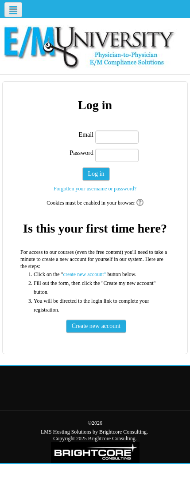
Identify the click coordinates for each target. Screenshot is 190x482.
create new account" (84, 274)
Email (86, 134)
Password (81, 153)
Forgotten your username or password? (95, 189)
